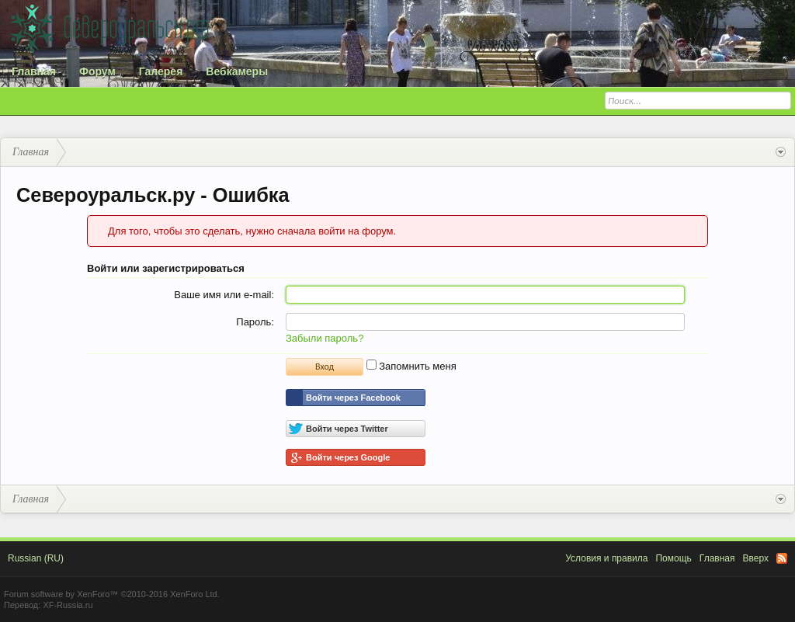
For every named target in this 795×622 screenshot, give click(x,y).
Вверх (756, 558)
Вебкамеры (237, 71)
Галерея (161, 71)
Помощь (673, 558)
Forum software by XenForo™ (112, 594)
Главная (34, 71)
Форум (97, 71)
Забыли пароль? (324, 338)
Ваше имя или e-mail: (224, 295)
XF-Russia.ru (67, 605)
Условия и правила (606, 558)
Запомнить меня (411, 366)
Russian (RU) (36, 558)
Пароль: (255, 322)
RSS (781, 558)
